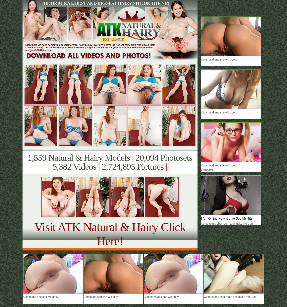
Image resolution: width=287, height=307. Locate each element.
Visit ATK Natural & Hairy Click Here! (110, 234)
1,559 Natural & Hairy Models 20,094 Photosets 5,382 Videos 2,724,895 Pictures (110, 162)
